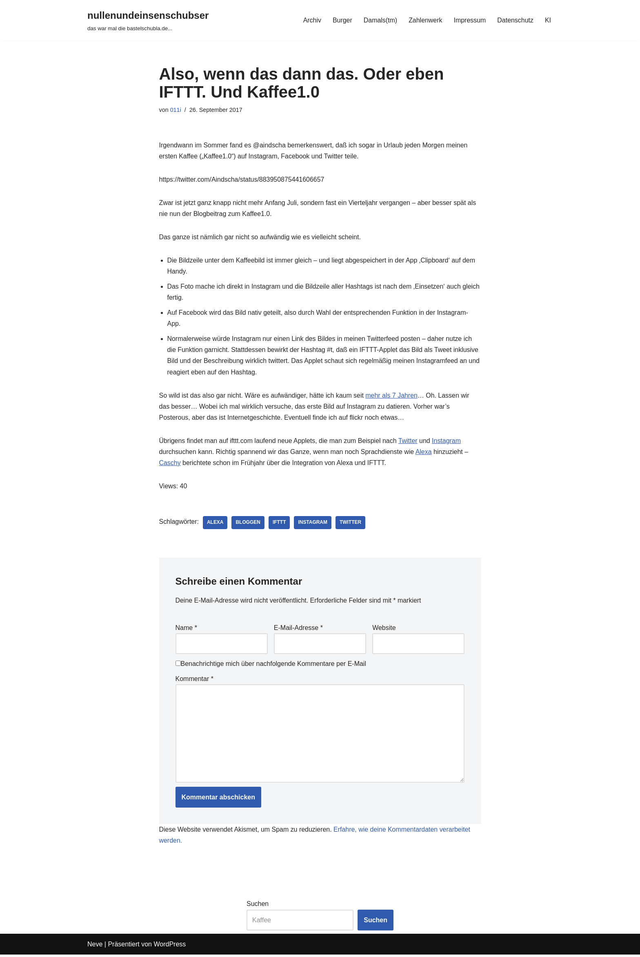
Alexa (424, 453)
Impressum (469, 20)
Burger (341, 20)
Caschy (170, 464)
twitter (351, 524)
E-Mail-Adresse (298, 628)
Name (186, 628)
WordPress (169, 946)
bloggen (248, 524)
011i (175, 110)
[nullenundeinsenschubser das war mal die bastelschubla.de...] (148, 20)
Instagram (447, 441)
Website (384, 628)
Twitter (408, 441)
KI (548, 20)
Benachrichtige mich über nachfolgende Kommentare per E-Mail (271, 665)
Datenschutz (515, 20)
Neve (94, 946)
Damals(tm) (380, 20)
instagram (313, 524)
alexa (215, 524)
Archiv (311, 20)
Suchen (258, 906)
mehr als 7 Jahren (392, 396)
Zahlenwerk (425, 20)
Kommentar (194, 680)
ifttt (280, 524)
